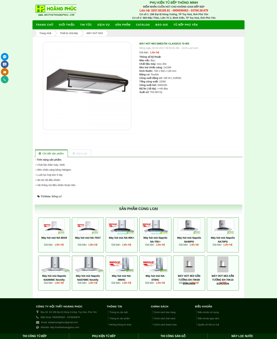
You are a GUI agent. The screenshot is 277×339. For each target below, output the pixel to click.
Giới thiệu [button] (67, 24)
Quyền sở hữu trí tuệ (208, 324)
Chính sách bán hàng (165, 312)
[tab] (51, 153)
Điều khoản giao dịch (208, 318)
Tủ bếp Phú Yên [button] (185, 24)
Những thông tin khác (121, 324)
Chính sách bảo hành (164, 318)
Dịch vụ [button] (104, 24)
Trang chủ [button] (44, 24)
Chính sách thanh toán (165, 324)
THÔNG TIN (114, 306)
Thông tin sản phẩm (120, 318)
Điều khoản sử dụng (208, 312)
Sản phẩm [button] (122, 24)
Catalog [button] (143, 24)
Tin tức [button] (86, 24)
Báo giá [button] (161, 24)
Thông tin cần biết (119, 312)
